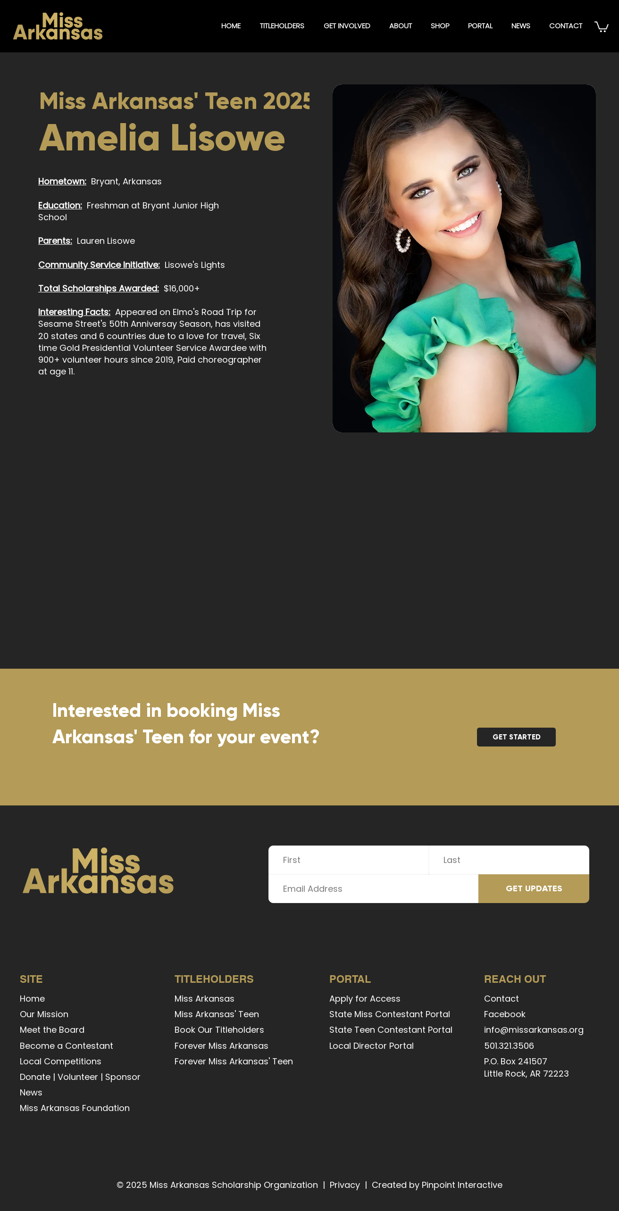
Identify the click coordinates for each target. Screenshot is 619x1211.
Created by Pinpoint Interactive (437, 1185)
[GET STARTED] (516, 737)
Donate (35, 1077)
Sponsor (123, 1077)
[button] (282, 26)
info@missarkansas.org (534, 1030)
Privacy (345, 1185)
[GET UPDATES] (533, 888)
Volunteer (78, 1077)
